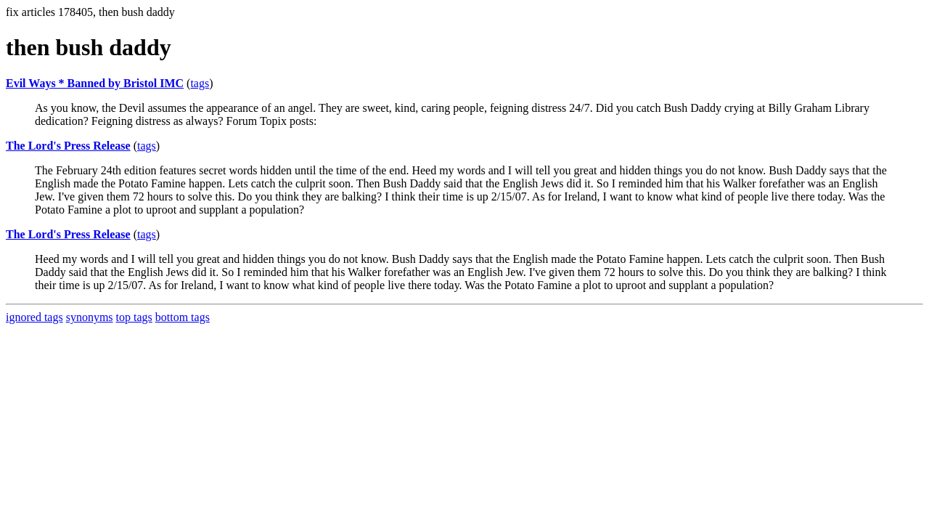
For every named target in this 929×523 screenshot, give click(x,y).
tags (199, 83)
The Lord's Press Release (68, 145)
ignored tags (34, 317)
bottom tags (182, 317)
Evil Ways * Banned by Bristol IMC (95, 83)
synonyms (89, 317)
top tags (134, 317)
